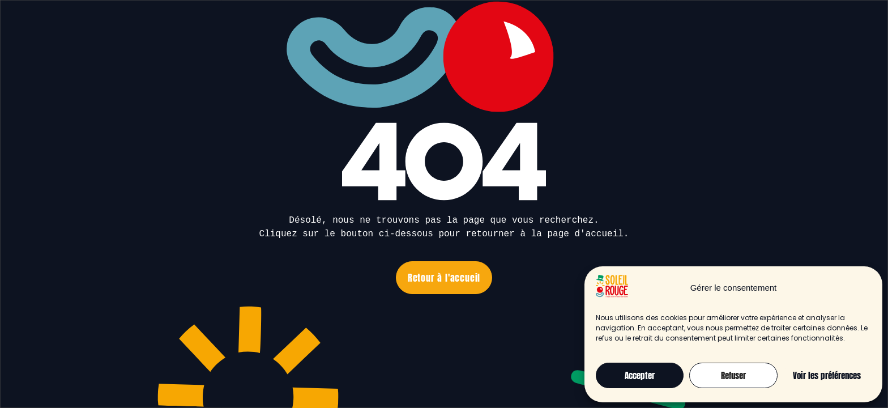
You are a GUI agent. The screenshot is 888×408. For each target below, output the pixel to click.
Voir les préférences (827, 375)
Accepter (640, 375)
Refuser (733, 375)
